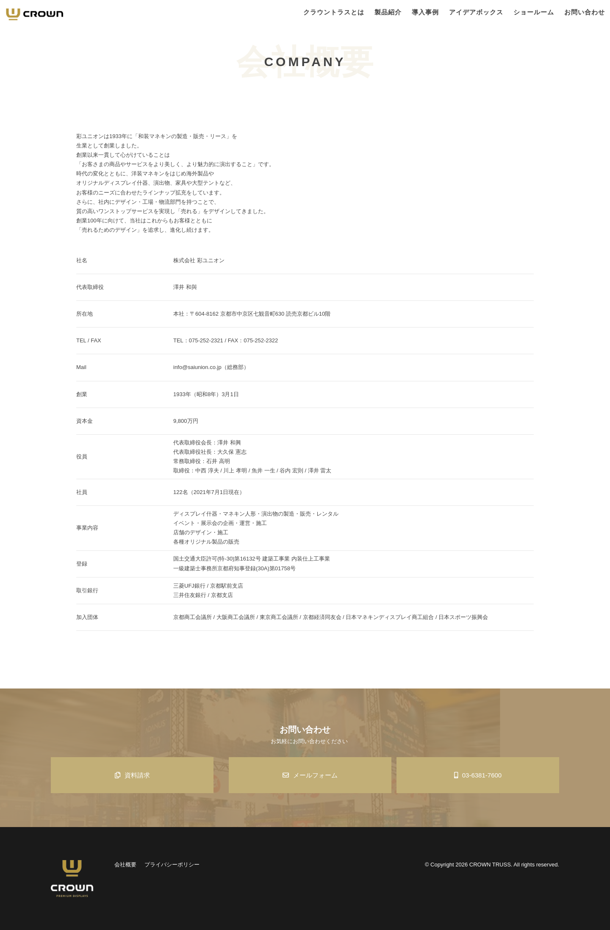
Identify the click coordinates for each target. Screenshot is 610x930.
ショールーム (533, 12)
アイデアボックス (476, 12)
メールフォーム (310, 775)
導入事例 (425, 12)
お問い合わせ (584, 12)
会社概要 (125, 864)
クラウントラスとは (333, 12)
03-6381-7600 (478, 775)
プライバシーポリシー (172, 864)
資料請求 (132, 775)
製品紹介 (388, 12)
